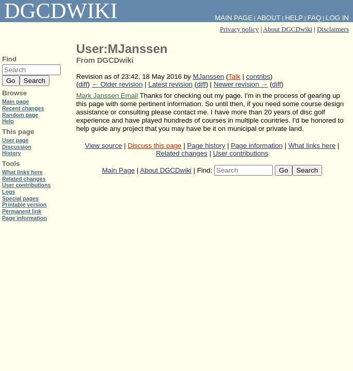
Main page (15, 101)
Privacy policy (239, 29)
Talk (234, 76)
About (268, 18)
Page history (206, 145)
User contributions (240, 153)
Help (294, 18)
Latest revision (170, 84)
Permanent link (21, 211)
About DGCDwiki (287, 29)
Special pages (20, 198)
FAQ (314, 18)
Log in (337, 18)
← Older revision (117, 84)
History (11, 153)
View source (103, 145)
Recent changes (23, 108)
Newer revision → (241, 84)
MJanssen (208, 76)
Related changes (181, 153)
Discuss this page (154, 145)
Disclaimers (333, 29)
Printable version (24, 204)
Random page (20, 115)
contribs (258, 76)
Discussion (16, 147)
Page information (257, 145)
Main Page (118, 170)
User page (15, 140)
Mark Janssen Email (107, 95)
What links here (312, 145)
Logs (8, 192)
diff (82, 84)
